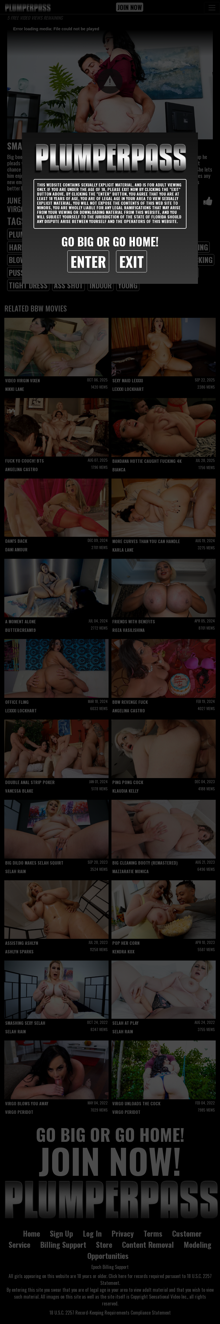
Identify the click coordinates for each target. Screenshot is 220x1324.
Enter (88, 261)
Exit (131, 261)
